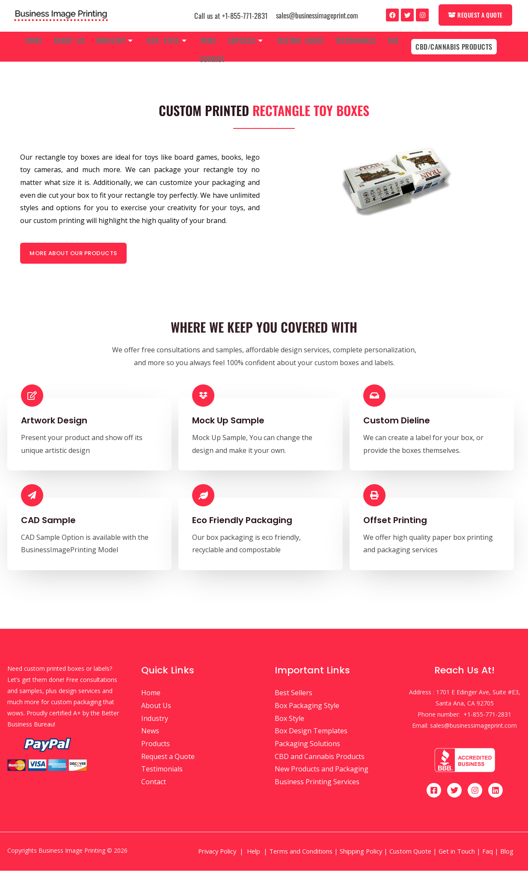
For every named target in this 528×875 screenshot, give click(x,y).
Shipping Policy (361, 855)
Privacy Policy (217, 855)
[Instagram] (475, 794)
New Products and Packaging (321, 773)
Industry (119, 38)
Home (41, 38)
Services (243, 38)
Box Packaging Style (307, 709)
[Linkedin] (495, 794)
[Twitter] (454, 794)
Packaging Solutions (307, 748)
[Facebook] (434, 794)
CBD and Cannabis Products (320, 760)
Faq (385, 38)
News (209, 38)
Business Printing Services (317, 786)
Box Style (169, 38)
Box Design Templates (311, 735)
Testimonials (350, 38)
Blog (507, 855)
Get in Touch (457, 855)
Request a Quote (168, 760)
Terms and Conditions (300, 855)
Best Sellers (293, 697)
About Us (75, 38)
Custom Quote (296, 38)
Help (253, 855)
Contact (212, 53)
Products (155, 748)
